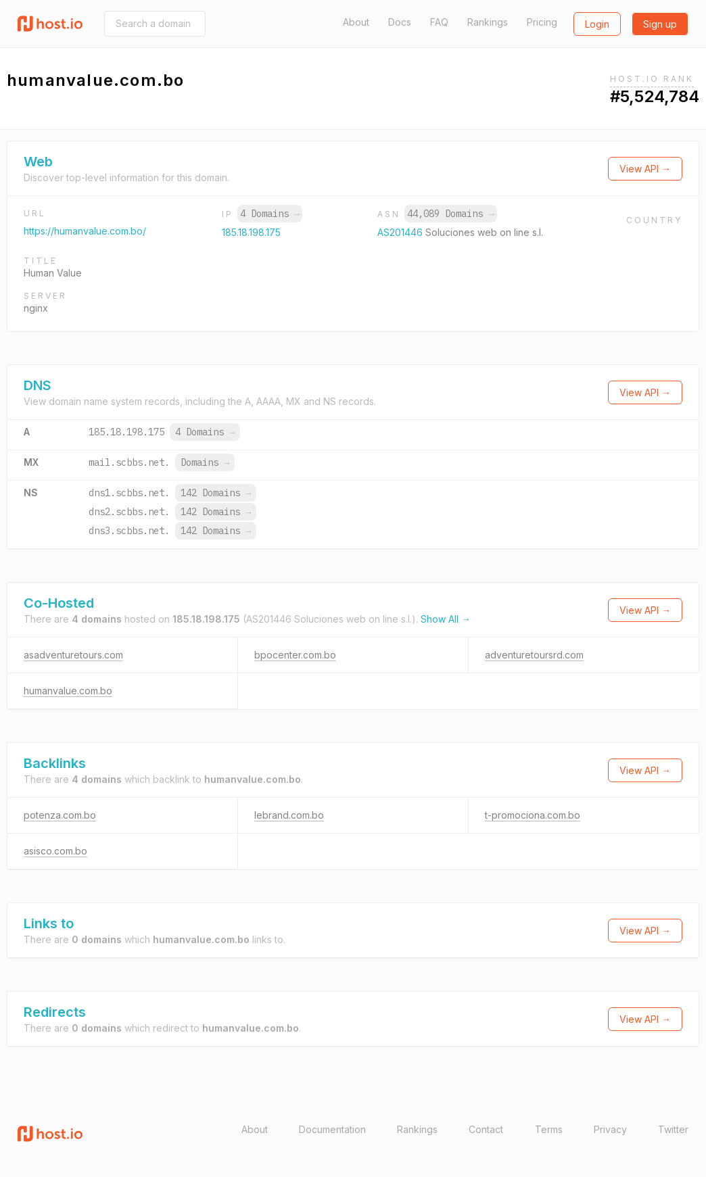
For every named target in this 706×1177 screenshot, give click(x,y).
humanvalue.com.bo (68, 690)
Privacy (610, 1129)
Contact (486, 1129)
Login (597, 24)
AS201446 (401, 232)
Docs (399, 22)
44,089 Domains (450, 214)
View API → (645, 168)
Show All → (446, 619)
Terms (549, 1129)
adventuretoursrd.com (534, 654)
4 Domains (270, 214)
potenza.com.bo (60, 815)
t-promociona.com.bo (532, 815)
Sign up (660, 24)
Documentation (332, 1129)
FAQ (439, 22)
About (356, 22)
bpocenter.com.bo (295, 654)
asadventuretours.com (73, 654)
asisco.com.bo (55, 851)
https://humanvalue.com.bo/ (85, 231)
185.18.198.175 (251, 232)
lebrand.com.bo (289, 815)
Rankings (487, 22)
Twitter (673, 1129)
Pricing (542, 22)
